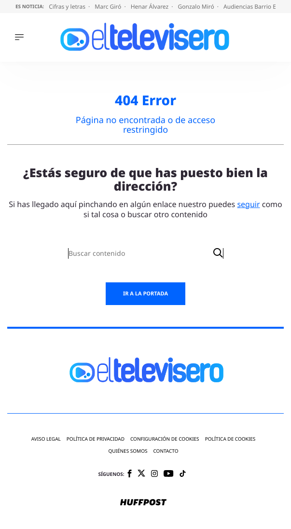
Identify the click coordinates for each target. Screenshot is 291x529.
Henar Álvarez (150, 6)
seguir (248, 204)
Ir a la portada (145, 293)
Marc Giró (109, 6)
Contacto (165, 451)
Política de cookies (230, 439)
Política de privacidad (96, 439)
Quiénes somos (127, 451)
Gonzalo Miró (197, 6)
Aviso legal (46, 439)
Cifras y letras (68, 6)
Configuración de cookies (164, 439)
